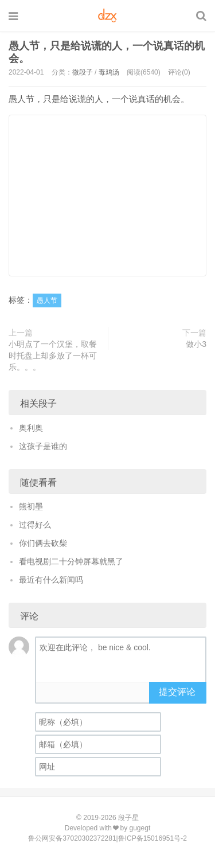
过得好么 (35, 524)
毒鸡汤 (109, 72)
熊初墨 (31, 506)
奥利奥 (31, 427)
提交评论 (177, 692)
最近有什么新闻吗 (51, 579)
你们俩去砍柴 (43, 543)
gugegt (140, 828)
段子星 (128, 818)
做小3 (196, 344)
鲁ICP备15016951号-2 (152, 838)
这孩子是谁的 (43, 446)
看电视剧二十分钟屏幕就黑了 (71, 561)
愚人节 (47, 300)
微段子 (82, 72)
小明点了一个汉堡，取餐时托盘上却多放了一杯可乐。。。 (53, 355)
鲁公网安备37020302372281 (72, 838)
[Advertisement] (107, 195)
